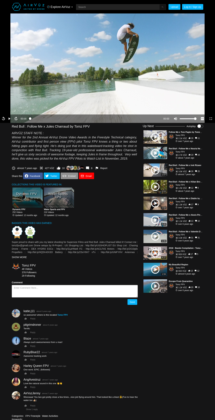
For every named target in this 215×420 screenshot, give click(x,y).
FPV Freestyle (33, 416)
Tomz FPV (29, 265)
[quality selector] (202, 119)
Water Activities (50, 416)
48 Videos (27, 269)
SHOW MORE (19, 257)
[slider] (95, 118)
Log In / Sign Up (192, 7)
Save (132, 302)
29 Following (28, 275)
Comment (17, 282)
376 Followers (29, 272)
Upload (174, 7)
